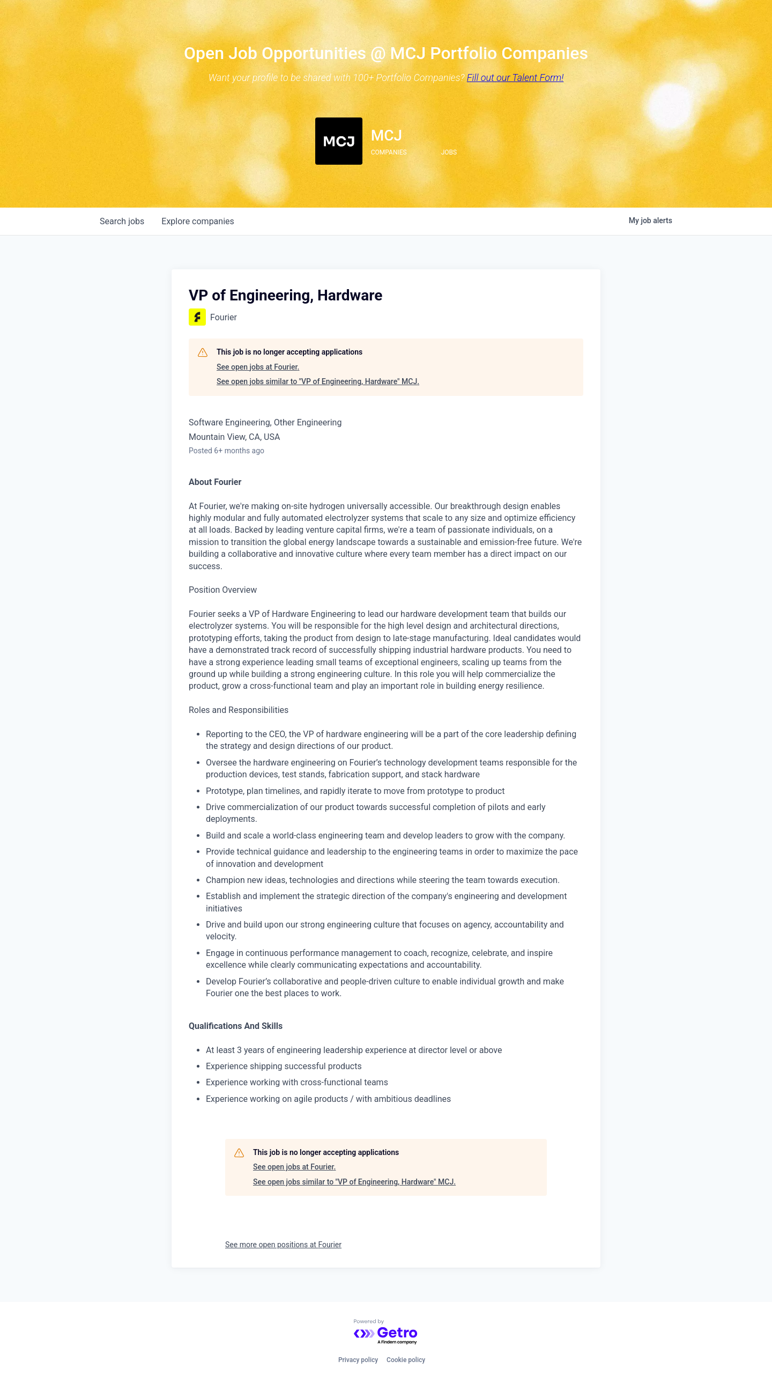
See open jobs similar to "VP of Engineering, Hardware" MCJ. (318, 381)
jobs (122, 221)
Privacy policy (358, 1360)
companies (197, 221)
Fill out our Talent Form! (515, 77)
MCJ (386, 135)
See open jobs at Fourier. (258, 367)
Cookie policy (406, 1360)
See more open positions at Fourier (283, 1244)
